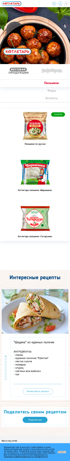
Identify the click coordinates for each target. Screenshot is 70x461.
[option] (35, 35)
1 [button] (5, 356)
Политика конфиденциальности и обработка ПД (26, 457)
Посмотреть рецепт (38, 391)
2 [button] (5, 359)
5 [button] (5, 367)
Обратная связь (54, 3)
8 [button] (5, 376)
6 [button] (5, 370)
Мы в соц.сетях (9, 441)
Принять (62, 452)
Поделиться (35, 419)
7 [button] (5, 373)
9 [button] (5, 379)
